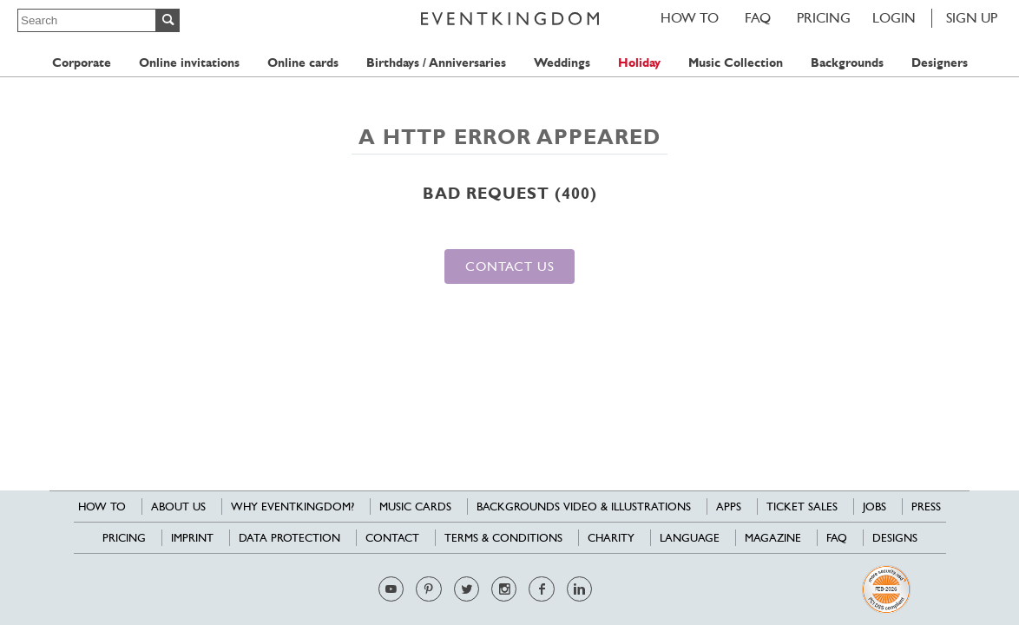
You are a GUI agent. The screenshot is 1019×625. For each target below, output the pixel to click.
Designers (939, 63)
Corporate (81, 63)
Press (926, 506)
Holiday (639, 63)
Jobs (874, 506)
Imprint (192, 537)
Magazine (773, 537)
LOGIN (894, 18)
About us (178, 506)
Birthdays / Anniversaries (436, 63)
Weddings (562, 63)
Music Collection (735, 63)
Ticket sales (802, 506)
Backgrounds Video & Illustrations (584, 506)
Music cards (415, 506)
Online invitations (189, 63)
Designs (894, 537)
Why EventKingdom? (292, 506)
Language (690, 537)
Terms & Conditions (503, 537)
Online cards (303, 63)
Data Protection (289, 537)
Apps (728, 506)
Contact (392, 537)
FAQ (758, 18)
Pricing (824, 18)
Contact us (510, 266)
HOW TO (690, 18)
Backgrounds (847, 63)
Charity (611, 537)
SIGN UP (971, 18)
